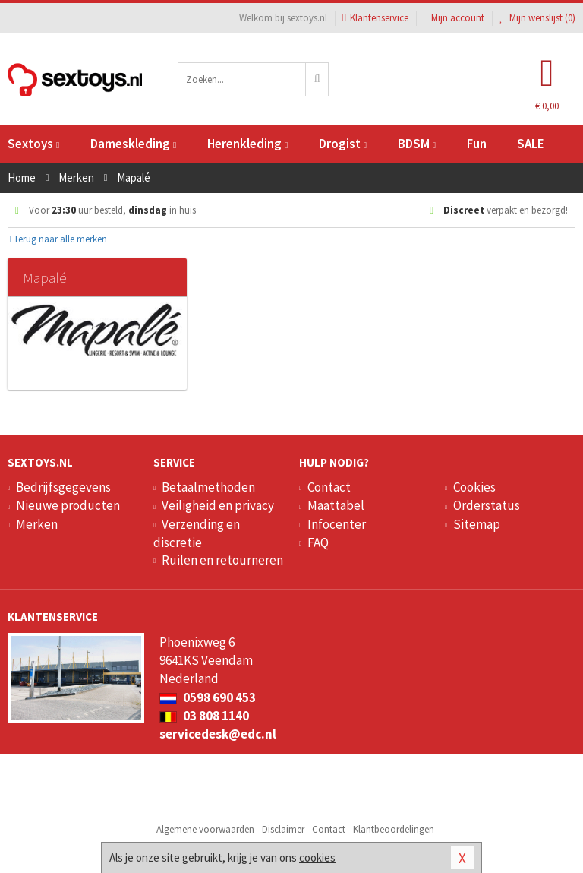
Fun (477, 143)
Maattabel (335, 505)
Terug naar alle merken (57, 238)
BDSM (417, 143)
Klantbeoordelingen (393, 829)
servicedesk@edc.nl (217, 734)
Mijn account (454, 17)
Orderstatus (486, 505)
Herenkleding (247, 143)
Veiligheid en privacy (218, 505)
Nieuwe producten (68, 505)
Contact (329, 487)
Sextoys (33, 143)
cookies (317, 857)
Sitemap (476, 524)
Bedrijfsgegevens (63, 487)
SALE (530, 143)
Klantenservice (375, 17)
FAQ (318, 542)
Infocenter (336, 524)
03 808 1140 (204, 715)
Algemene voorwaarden (205, 829)
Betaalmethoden (208, 487)
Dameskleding (133, 143)
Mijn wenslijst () (537, 17)
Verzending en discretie (196, 533)
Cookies (474, 487)
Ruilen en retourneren (222, 560)
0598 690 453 (207, 697)
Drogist (343, 143)
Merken (37, 524)
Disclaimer (283, 829)
